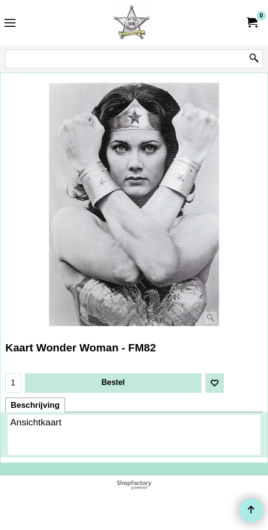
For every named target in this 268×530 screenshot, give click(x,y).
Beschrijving (35, 405)
